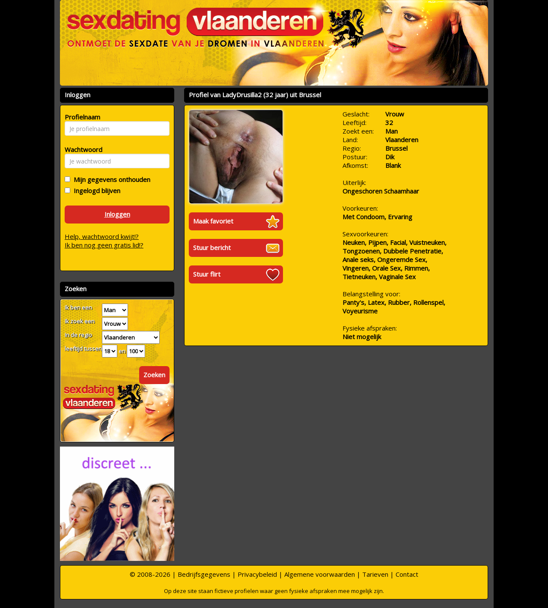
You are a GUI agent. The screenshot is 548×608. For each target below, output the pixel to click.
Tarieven (375, 574)
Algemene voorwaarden (319, 574)
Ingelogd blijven (95, 190)
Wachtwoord (81, 149)
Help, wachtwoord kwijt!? (102, 236)
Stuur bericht (212, 247)
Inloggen (117, 214)
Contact (407, 574)
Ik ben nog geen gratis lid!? (104, 245)
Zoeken (154, 374)
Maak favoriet (213, 221)
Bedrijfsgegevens (204, 574)
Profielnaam (81, 117)
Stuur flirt (206, 274)
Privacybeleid (257, 574)
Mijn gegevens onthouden (110, 179)
